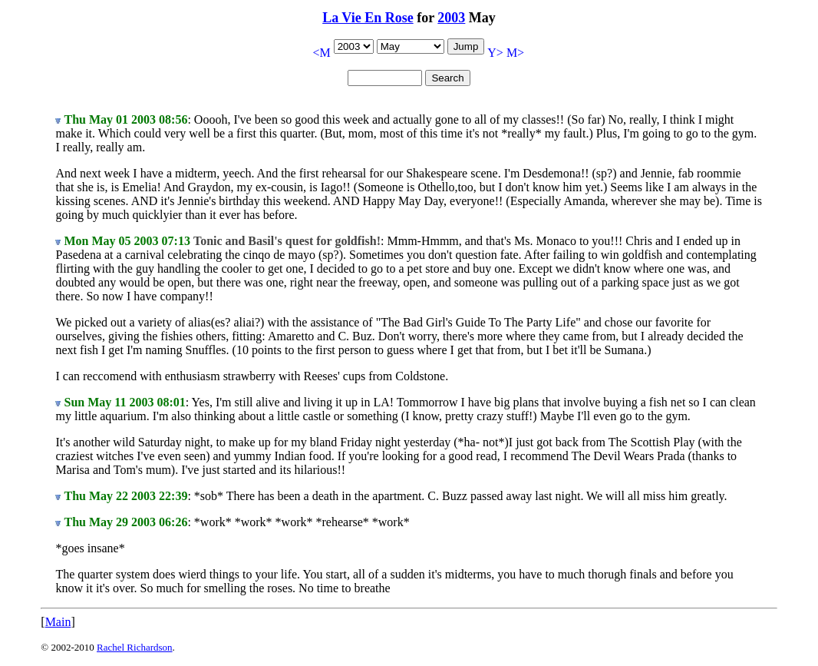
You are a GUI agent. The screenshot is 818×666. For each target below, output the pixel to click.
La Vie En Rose (368, 17)
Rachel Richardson (135, 647)
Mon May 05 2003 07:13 (127, 240)
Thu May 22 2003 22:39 (125, 495)
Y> (495, 52)
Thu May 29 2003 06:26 (125, 521)
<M (321, 52)
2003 (451, 17)
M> (515, 52)
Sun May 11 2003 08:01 (124, 402)
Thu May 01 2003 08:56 (125, 119)
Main (58, 621)
